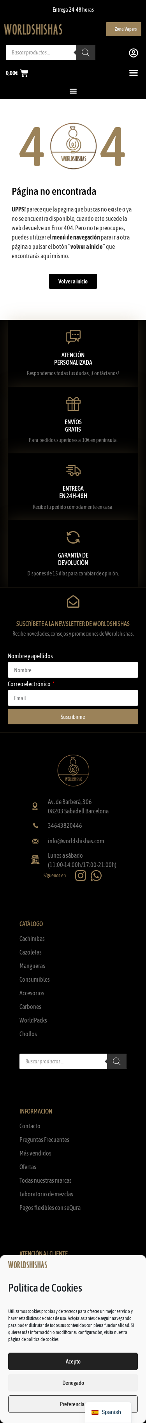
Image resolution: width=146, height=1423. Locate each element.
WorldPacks (33, 1020)
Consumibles (34, 979)
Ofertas (27, 1166)
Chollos (28, 1033)
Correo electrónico (29, 684)
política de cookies (42, 1339)
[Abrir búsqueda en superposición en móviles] (50, 52)
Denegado (73, 1382)
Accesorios (31, 992)
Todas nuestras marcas (45, 1180)
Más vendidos (35, 1153)
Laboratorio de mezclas (46, 1193)
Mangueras (32, 965)
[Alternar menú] (133, 72)
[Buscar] (117, 1061)
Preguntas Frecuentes (44, 1139)
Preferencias (73, 1404)
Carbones (30, 1006)
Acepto (73, 1361)
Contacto (29, 1125)
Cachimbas (32, 938)
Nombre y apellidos (30, 656)
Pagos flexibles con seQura (50, 1207)
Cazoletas (30, 952)
